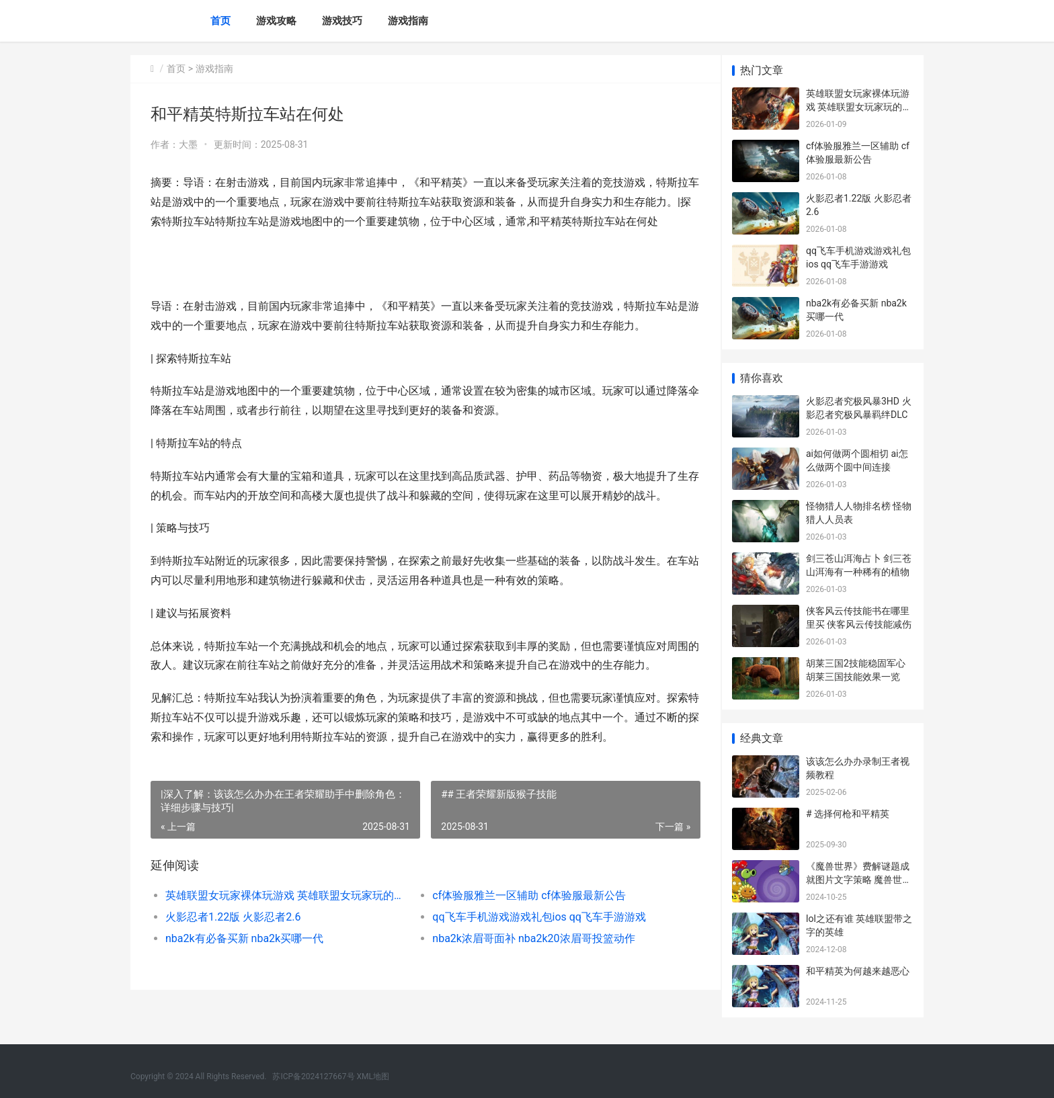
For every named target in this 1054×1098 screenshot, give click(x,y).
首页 (220, 21)
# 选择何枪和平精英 (847, 813)
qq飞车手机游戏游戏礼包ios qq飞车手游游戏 (533, 936)
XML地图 (373, 1076)
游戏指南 (408, 21)
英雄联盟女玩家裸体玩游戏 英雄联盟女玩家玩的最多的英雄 (282, 915)
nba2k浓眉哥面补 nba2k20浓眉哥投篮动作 (527, 958)
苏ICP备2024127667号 (313, 1076)
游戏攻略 (276, 21)
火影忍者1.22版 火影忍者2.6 (232, 936)
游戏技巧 (342, 21)
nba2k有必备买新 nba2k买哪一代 (244, 958)
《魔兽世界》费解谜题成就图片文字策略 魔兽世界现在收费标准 (858, 879)
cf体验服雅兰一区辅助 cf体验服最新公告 (523, 915)
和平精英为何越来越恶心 (857, 971)
